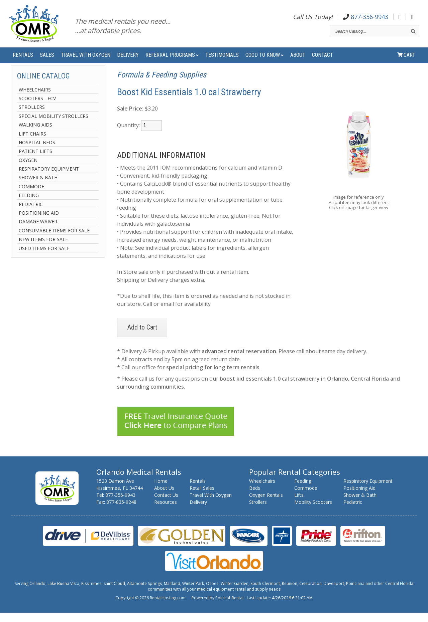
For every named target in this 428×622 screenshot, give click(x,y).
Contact (322, 60)
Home (161, 490)
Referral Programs (172, 60)
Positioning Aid (39, 222)
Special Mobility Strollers (53, 125)
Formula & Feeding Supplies (161, 84)
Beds (254, 497)
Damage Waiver (38, 231)
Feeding (29, 204)
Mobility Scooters (313, 511)
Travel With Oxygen (85, 60)
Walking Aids (35, 134)
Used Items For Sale (44, 257)
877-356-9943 (365, 18)
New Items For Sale (43, 248)
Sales (47, 60)
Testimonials (222, 60)
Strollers (32, 116)
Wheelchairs (35, 98)
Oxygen (28, 169)
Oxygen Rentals (266, 504)
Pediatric (31, 213)
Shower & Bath (38, 187)
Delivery (128, 60)
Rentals (23, 60)
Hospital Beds (37, 151)
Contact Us (166, 504)
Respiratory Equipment (49, 178)
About (297, 60)
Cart (406, 60)
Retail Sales (202, 497)
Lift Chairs (32, 143)
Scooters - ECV (37, 107)
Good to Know (264, 60)
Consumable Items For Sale (54, 239)
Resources (165, 511)
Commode (31, 195)
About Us (164, 497)
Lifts (299, 504)
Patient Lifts (35, 160)
